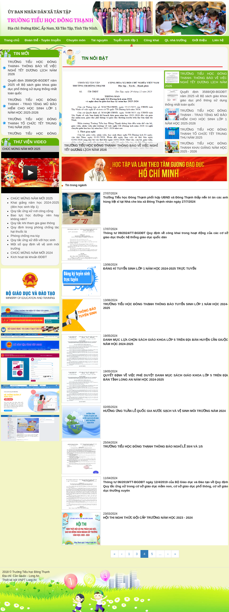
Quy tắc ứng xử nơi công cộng (32, 211)
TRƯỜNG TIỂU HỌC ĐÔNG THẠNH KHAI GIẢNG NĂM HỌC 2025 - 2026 (203, 147)
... (160, 554)
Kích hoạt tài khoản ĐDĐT (29, 257)
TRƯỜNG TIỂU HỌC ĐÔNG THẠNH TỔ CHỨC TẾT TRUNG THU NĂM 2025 (203, 133)
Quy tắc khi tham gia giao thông (33, 223)
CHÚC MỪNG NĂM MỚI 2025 (32, 198)
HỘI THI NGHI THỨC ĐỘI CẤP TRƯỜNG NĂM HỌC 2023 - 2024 (148, 517)
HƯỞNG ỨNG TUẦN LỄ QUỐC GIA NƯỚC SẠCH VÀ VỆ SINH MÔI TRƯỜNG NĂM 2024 (164, 411)
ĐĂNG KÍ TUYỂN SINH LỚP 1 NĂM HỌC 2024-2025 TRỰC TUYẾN (149, 268)
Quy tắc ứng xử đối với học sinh (33, 240)
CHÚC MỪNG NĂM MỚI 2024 (32, 253)
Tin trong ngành (76, 185)
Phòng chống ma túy (25, 236)
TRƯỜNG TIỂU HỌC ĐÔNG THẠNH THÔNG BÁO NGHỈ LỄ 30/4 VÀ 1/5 (153, 446)
